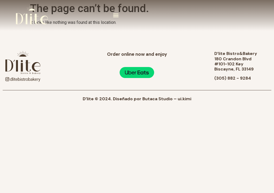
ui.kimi (184, 99)
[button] (116, 15)
